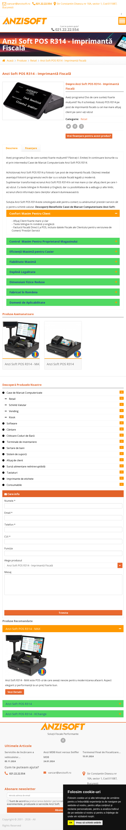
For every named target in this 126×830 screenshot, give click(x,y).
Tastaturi (9, 472)
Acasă (7, 60)
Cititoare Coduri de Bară (18, 435)
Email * (8, 512)
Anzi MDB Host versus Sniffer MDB (61, 755)
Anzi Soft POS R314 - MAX (23, 364)
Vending (10, 411)
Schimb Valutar (14, 405)
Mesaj (7, 572)
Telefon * (9, 524)
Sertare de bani (13, 448)
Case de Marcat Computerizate (22, 392)
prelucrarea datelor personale (46, 801)
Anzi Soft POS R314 (60, 364)
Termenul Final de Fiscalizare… (102, 752)
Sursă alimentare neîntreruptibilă (23, 466)
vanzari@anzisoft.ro (16, 3)
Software (9, 423)
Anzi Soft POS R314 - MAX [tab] (23, 629)
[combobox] (63, 565)
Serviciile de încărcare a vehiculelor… (19, 755)
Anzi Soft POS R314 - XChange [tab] (26, 714)
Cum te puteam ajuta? (22, 767)
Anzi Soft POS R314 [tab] (19, 704)
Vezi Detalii (15, 692)
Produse (22, 60)
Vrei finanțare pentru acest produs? (89, 136)
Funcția (8, 548)
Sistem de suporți (14, 454)
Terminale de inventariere (19, 442)
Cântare (9, 429)
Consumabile (12, 485)
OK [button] (70, 822)
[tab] (11, 148)
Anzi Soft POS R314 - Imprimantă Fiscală (63, 60)
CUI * (7, 536)
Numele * (9, 500)
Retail (33, 60)
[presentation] (11, 148)
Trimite (63, 613)
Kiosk (8, 417)
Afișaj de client (12, 460)
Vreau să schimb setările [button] (88, 822)
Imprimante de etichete (17, 478)
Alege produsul (13, 560)
